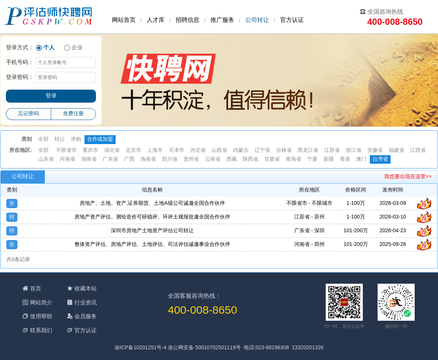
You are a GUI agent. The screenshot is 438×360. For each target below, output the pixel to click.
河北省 (198, 150)
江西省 (418, 150)
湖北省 (112, 150)
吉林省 (284, 150)
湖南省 (89, 159)
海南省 (148, 159)
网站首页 (124, 20)
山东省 (46, 159)
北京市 (133, 150)
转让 (59, 139)
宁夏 (312, 159)
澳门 (361, 159)
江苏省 (332, 150)
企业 (77, 48)
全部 (43, 139)
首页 (35, 288)
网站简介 (41, 302)
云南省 (212, 159)
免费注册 (73, 114)
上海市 (155, 150)
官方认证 (292, 20)
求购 (76, 139)
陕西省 (250, 159)
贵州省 (191, 159)
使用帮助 (41, 316)
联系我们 (41, 330)
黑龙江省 (308, 150)
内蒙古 (241, 150)
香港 (345, 159)
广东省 (110, 159)
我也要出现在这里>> (408, 177)
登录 (51, 96)
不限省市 (66, 150)
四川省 (169, 159)
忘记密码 (28, 114)
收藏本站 (85, 288)
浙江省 (353, 150)
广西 (129, 159)
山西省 (219, 150)
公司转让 (257, 20)
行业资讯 (85, 302)
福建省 (396, 150)
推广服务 (222, 20)
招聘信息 (187, 20)
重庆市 (90, 150)
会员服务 (85, 316)
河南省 (67, 159)
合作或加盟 (100, 139)
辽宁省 (262, 150)
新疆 (328, 159)
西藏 (231, 159)
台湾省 (380, 159)
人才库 (156, 20)
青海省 (293, 159)
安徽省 (375, 150)
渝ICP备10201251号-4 (140, 348)
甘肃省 (272, 159)
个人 (48, 48)
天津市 (176, 150)
